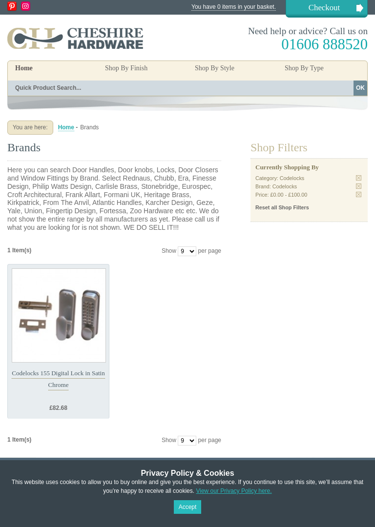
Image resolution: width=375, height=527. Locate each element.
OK (360, 87)
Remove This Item (358, 178)
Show (169, 250)
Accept (188, 507)
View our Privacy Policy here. (233, 490)
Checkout (324, 7)
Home (24, 68)
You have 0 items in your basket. (233, 6)
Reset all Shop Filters (282, 207)
